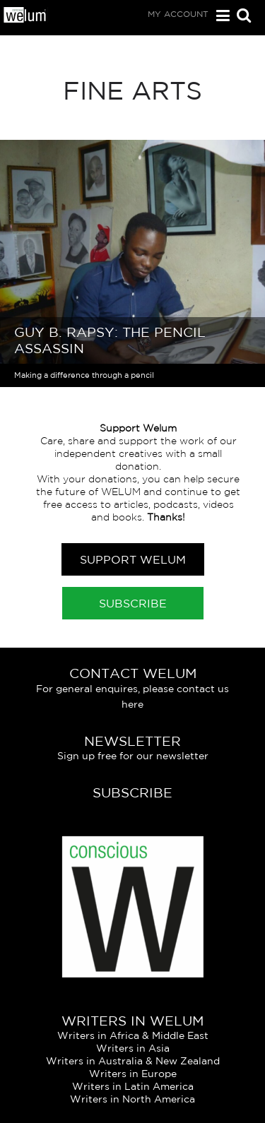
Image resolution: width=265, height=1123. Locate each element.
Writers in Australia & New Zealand (133, 1060)
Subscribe (133, 603)
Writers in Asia (133, 1048)
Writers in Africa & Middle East (132, 1035)
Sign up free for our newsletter (132, 755)
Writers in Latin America (133, 1086)
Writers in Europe (133, 1073)
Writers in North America (132, 1099)
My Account (178, 13)
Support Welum (133, 559)
